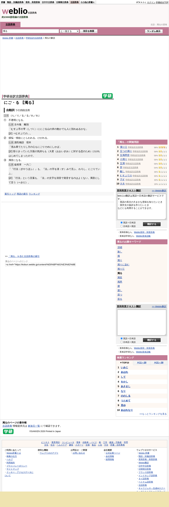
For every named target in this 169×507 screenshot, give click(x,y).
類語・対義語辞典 (15, 2)
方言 (106, 445)
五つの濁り (126, 151)
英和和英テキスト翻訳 (129, 190)
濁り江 (123, 147)
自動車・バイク (89, 442)
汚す (122, 179)
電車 (78, 442)
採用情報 (110, 459)
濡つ (119, 294)
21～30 (158, 362)
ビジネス (45, 442)
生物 (88, 445)
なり (123, 391)
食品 (94, 445)
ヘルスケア (62, 445)
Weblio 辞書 (7, 38)
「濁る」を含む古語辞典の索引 (24, 256)
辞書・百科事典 (117, 445)
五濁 (122, 163)
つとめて (125, 400)
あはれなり (127, 410)
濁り (119, 260)
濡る (119, 299)
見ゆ (123, 405)
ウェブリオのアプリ (49, 453)
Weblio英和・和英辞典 (144, 232)
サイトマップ (13, 469)
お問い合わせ (79, 453)
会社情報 (110, 456)
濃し (119, 290)
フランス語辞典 (146, 472)
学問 (126, 442)
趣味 (71, 445)
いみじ (124, 367)
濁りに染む (123, 264)
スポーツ (79, 445)
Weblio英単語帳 (143, 236)
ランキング (34, 194)
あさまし (125, 386)
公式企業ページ (113, 453)
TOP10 (124, 362)
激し (119, 251)
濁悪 (119, 281)
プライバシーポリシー (17, 466)
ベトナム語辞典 (146, 482)
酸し (122, 171)
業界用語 (55, 442)
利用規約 (11, 462)
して (123, 376)
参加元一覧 (34, 425)
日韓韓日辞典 (62, 2)
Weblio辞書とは (14, 453)
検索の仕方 (12, 456)
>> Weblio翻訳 (159, 190)
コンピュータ (68, 442)
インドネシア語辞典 (148, 475)
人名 (100, 445)
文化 (46, 445)
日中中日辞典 (48, 2)
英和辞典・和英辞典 (148, 459)
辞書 (3, 2)
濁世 (119, 277)
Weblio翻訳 (144, 462)
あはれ (124, 372)
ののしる (125, 395)
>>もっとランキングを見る (153, 414)
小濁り (123, 159)
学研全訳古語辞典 (34, 38)
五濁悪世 (125, 155)
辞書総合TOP (162, 2)
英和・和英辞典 (32, 2)
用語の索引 (22, 194)
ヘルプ (10, 459)
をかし (124, 381)
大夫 (122, 183)
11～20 (141, 362)
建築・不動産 (115, 442)
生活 (52, 445)
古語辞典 (74, 2)
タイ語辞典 (144, 478)
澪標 (119, 247)
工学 (105, 442)
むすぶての (126, 175)
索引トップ (10, 194)
